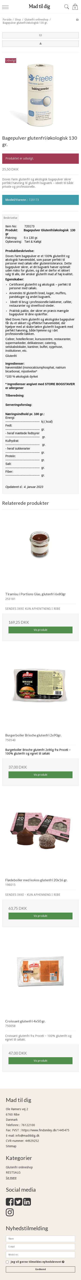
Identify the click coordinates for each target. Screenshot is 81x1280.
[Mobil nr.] (40, 1254)
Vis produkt (40, 629)
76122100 (28, 1125)
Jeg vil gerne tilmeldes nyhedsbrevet (37, 1262)
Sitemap (11, 1146)
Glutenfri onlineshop (19, 1167)
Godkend (40, 1269)
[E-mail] (40, 1246)
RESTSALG (13, 1172)
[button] (40, 35)
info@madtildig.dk (28, 1135)
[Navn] (40, 1238)
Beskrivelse (10, 217)
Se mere (11, 1178)
